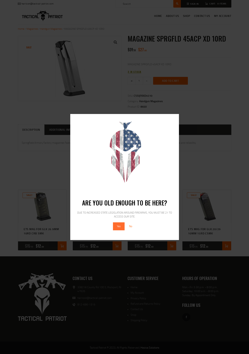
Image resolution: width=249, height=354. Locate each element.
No (130, 226)
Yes (119, 226)
